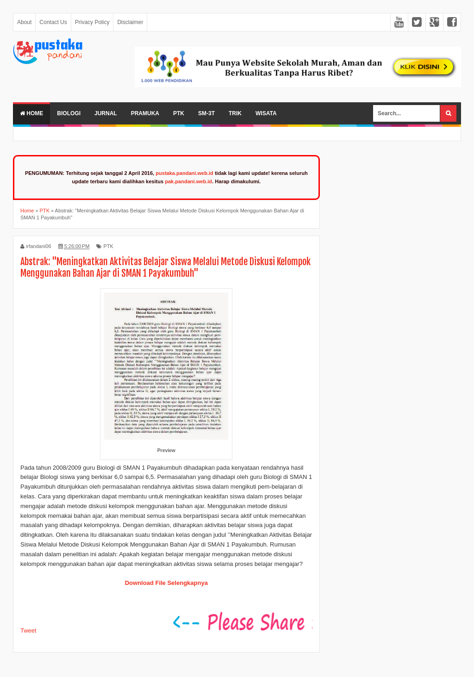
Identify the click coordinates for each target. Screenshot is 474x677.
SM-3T (206, 113)
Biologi (69, 113)
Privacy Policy (92, 22)
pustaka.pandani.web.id (184, 173)
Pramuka (145, 113)
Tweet (28, 630)
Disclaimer (130, 22)
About (24, 22)
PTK (178, 113)
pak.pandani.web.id (188, 181)
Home (31, 113)
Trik (235, 113)
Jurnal (105, 113)
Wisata (266, 113)
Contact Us (53, 22)
